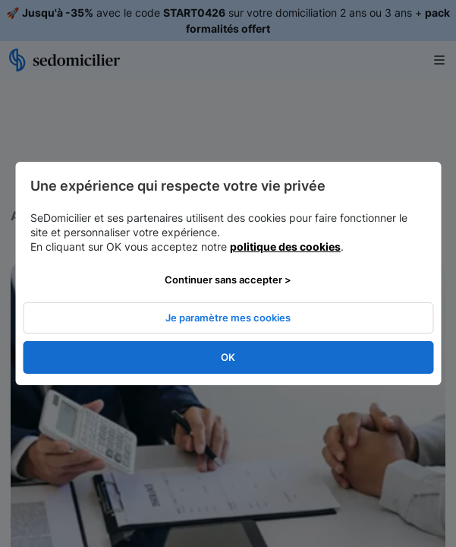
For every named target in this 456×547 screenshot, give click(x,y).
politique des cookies (285, 246)
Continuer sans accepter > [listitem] (228, 280)
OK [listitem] (228, 357)
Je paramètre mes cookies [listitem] (228, 317)
